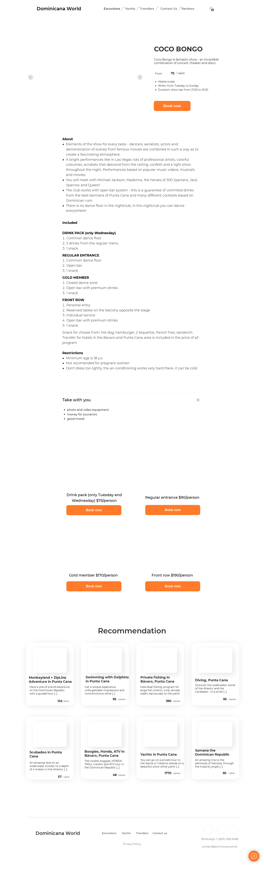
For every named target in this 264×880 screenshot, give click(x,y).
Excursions (112, 8)
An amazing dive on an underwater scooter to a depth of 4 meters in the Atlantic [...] (49, 766)
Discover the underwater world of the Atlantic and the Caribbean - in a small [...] (215, 688)
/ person (122, 699)
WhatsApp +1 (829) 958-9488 (219, 839)
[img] (55, 701)
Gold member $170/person (93, 575)
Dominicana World (59, 8)
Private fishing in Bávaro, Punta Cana (157, 679)
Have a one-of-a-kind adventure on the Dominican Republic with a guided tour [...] (50, 690)
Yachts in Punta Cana (158, 754)
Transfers (147, 8)
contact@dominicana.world (219, 846)
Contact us (160, 833)
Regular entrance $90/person (172, 497)
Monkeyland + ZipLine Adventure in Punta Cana (50, 680)
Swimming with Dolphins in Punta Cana (107, 679)
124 (60, 701)
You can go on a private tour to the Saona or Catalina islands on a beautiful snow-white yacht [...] (162, 763)
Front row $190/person (172, 575)
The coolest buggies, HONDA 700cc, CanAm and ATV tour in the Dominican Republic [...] (104, 764)
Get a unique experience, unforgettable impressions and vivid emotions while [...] (104, 690)
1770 (168, 773)
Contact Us (168, 8)
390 (168, 701)
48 (115, 775)
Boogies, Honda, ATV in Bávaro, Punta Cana (104, 754)
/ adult (66, 701)
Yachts (130, 8)
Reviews (188, 8)
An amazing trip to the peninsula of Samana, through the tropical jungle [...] (214, 763)
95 (114, 699)
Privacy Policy (132, 844)
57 (60, 777)
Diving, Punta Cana (211, 680)
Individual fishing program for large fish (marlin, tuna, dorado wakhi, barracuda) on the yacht (160, 690)
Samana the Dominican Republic (212, 752)
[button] (93, 510)
